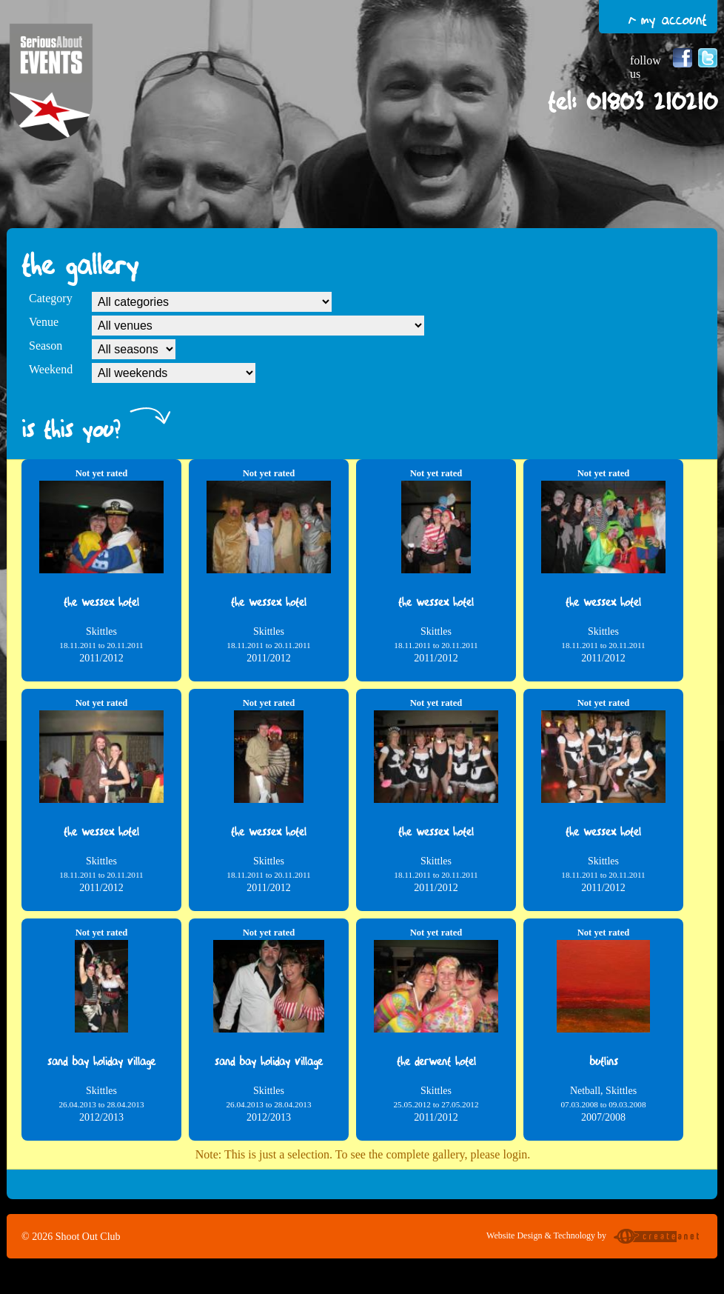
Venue (43, 322)
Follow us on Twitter (707, 57)
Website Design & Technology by (594, 1238)
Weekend (51, 369)
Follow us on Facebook (682, 57)
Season (45, 345)
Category (51, 298)
